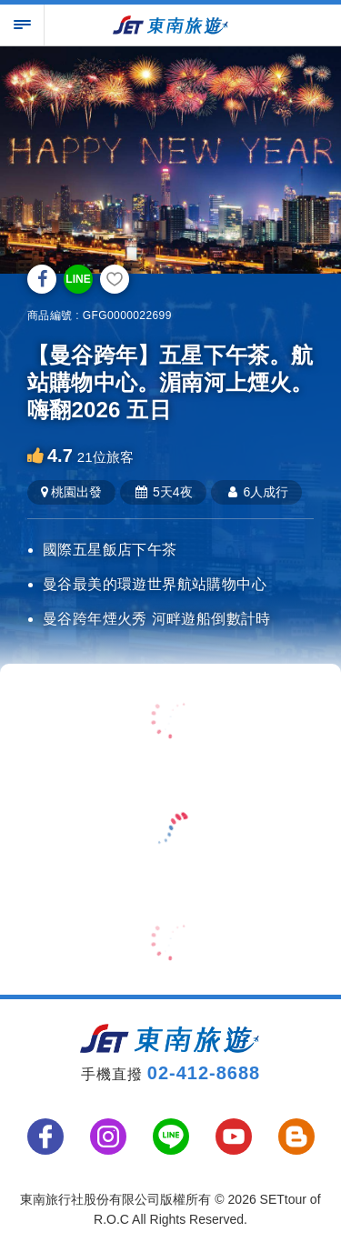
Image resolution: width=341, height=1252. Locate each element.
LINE (77, 279)
